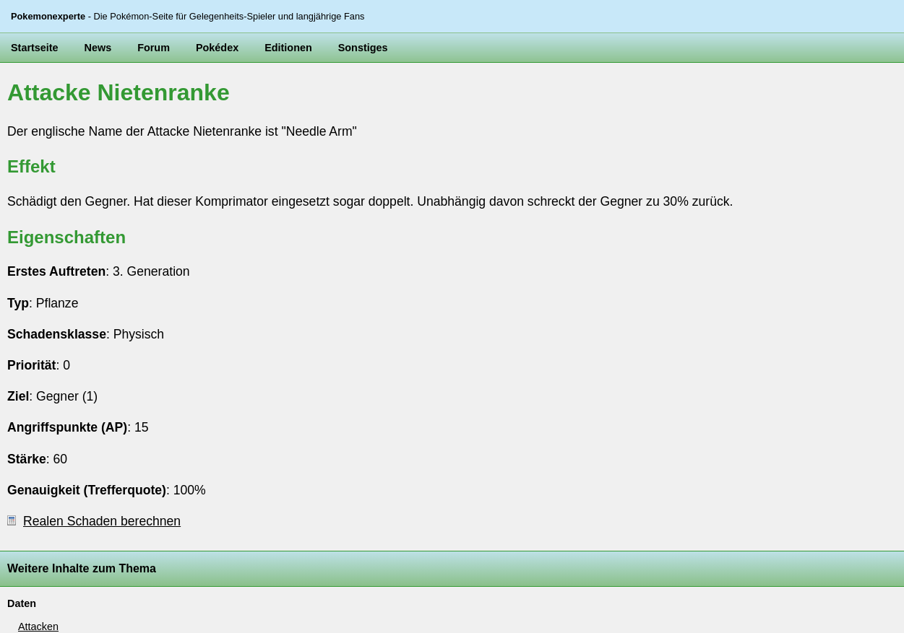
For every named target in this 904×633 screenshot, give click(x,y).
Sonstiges (363, 47)
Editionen (288, 47)
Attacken (38, 626)
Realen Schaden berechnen (94, 521)
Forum (153, 47)
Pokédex (217, 47)
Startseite (35, 47)
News (98, 47)
